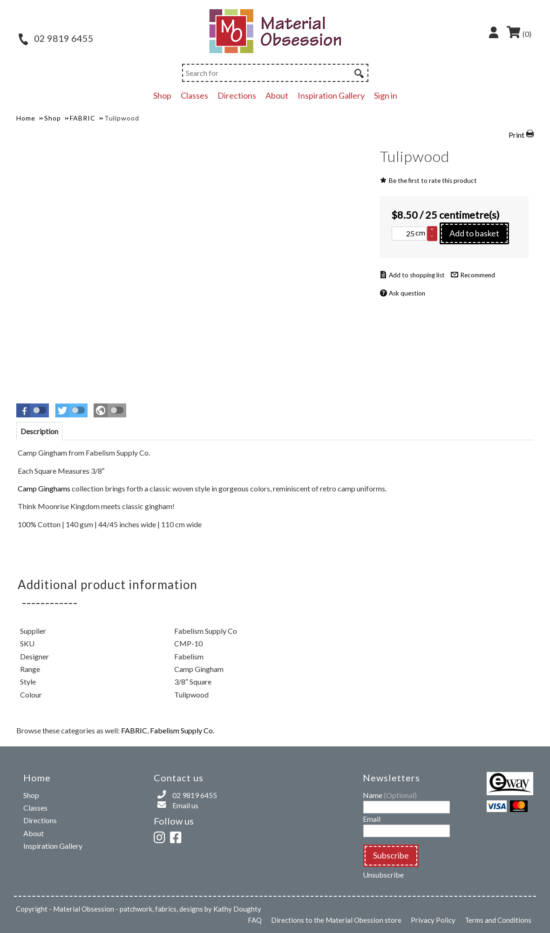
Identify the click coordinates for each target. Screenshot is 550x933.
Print (516, 134)
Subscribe (391, 855)
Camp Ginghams (44, 488)
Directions (236, 95)
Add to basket (474, 233)
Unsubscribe (383, 874)
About (276, 95)
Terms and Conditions (498, 920)
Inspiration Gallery (331, 95)
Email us (185, 805)
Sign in (385, 95)
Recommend (477, 275)
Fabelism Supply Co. (182, 730)
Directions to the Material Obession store (336, 920)
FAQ (255, 920)
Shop (162, 95)
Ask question (407, 293)
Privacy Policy (433, 920)
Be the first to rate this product (433, 180)
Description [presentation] (39, 431)
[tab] (39, 431)
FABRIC (134, 730)
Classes (194, 95)
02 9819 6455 (56, 38)
